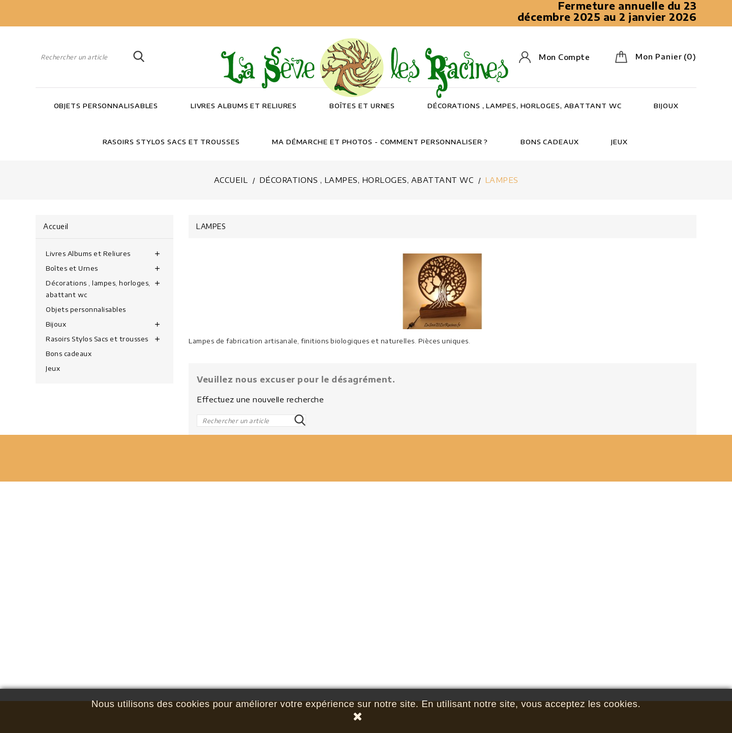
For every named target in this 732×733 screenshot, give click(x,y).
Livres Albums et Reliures (244, 106)
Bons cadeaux (550, 142)
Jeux (619, 142)
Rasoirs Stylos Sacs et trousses (171, 142)
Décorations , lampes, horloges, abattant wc (525, 106)
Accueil (56, 226)
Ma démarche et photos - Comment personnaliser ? (380, 142)
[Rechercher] (90, 57)
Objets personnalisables (106, 106)
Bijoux (666, 106)
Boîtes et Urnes (362, 106)
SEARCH (139, 57)
